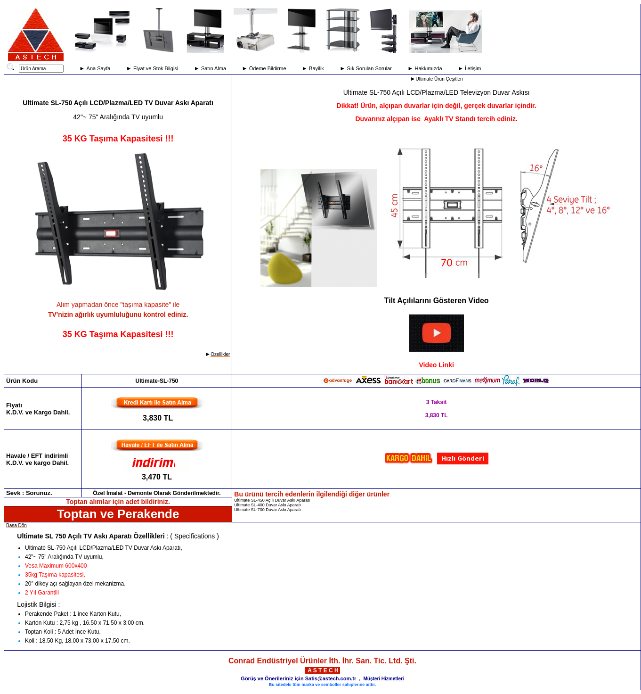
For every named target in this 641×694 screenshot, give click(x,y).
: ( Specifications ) (192, 536)
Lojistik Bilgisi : (38, 604)
